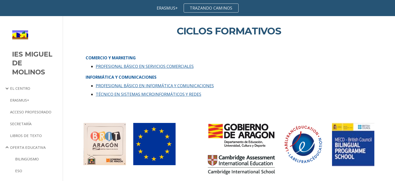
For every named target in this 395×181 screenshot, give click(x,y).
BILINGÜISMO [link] (27, 158)
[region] (197, 8)
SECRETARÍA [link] (20, 123)
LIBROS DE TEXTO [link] (26, 135)
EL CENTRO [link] (20, 88)
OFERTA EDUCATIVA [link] (28, 147)
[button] (389, 23)
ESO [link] (18, 170)
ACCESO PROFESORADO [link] (30, 111)
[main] (229, 31)
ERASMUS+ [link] (19, 100)
